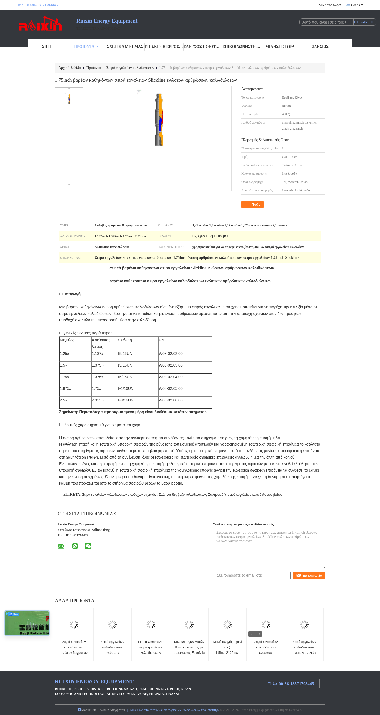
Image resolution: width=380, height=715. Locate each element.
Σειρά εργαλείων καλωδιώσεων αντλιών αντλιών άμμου (304, 650)
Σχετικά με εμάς (125, 47)
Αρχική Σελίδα (69, 68)
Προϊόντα (86, 47)
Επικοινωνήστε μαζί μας (241, 47)
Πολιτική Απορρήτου (111, 710)
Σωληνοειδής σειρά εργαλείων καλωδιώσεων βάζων (245, 495)
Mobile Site (87, 710)
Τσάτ (253, 204)
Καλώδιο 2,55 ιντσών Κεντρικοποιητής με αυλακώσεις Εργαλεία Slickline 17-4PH (189, 650)
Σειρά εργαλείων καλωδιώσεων (130, 68)
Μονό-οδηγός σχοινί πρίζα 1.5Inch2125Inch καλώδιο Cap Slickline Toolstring (227, 652)
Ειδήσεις (319, 47)
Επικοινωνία (309, 575)
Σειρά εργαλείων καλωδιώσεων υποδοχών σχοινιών (119, 495)
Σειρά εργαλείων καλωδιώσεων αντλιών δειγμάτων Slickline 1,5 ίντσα (74, 650)
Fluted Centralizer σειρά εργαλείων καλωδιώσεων (151, 647)
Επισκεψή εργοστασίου (164, 47)
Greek (357, 5)
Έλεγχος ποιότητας (203, 47)
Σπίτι (47, 47)
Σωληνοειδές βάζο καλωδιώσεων (182, 495)
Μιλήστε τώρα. (329, 5)
